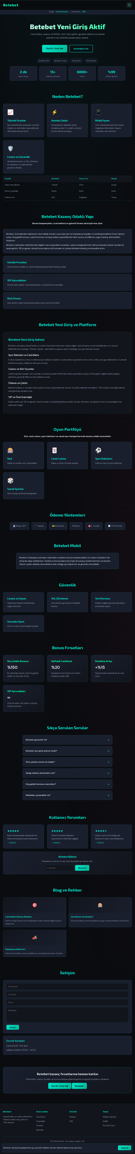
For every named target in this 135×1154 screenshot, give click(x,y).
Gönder (13, 1030)
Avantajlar (40, 1121)
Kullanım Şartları (109, 1117)
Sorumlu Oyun (109, 1125)
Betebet (10, 5)
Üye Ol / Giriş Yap (54, 48)
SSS (71, 1121)
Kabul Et (124, 1148)
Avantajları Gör (81, 48)
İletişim (73, 1117)
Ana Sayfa (40, 1117)
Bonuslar (79, 1089)
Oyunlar (39, 1125)
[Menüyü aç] (129, 5)
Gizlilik (105, 1121)
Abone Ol (82, 871)
